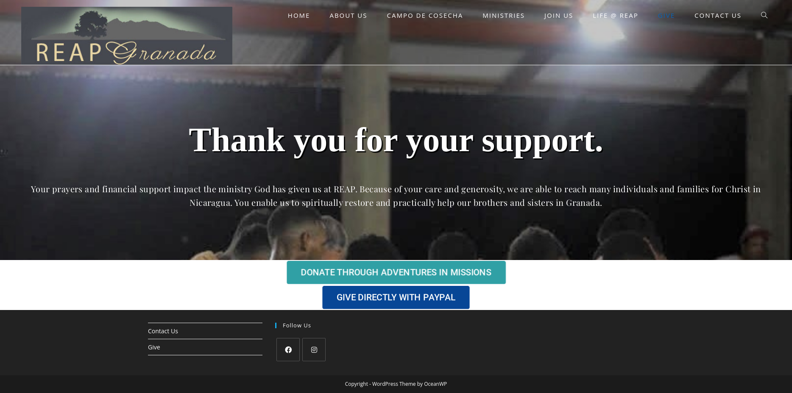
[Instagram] (314, 349)
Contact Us (163, 331)
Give (154, 347)
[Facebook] (288, 349)
